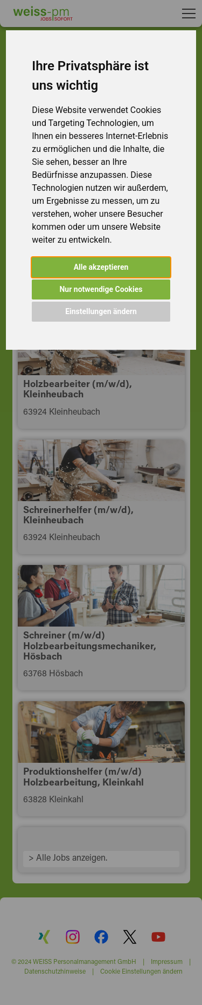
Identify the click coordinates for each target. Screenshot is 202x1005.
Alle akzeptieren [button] (101, 267)
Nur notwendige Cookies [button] (100, 289)
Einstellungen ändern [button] (101, 311)
